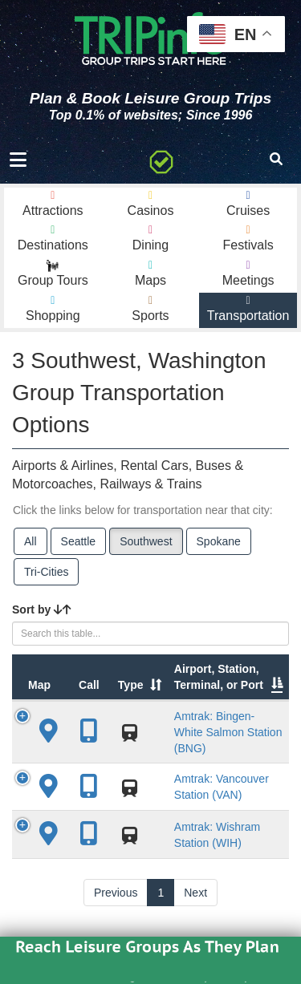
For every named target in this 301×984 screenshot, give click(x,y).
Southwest (146, 541)
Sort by (41, 609)
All (30, 541)
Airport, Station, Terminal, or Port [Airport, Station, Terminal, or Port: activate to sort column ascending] (218, 676)
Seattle (78, 541)
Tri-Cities (46, 571)
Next (195, 892)
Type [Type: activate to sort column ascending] (131, 684)
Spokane (219, 541)
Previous (115, 892)
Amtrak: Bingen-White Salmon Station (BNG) (228, 732)
